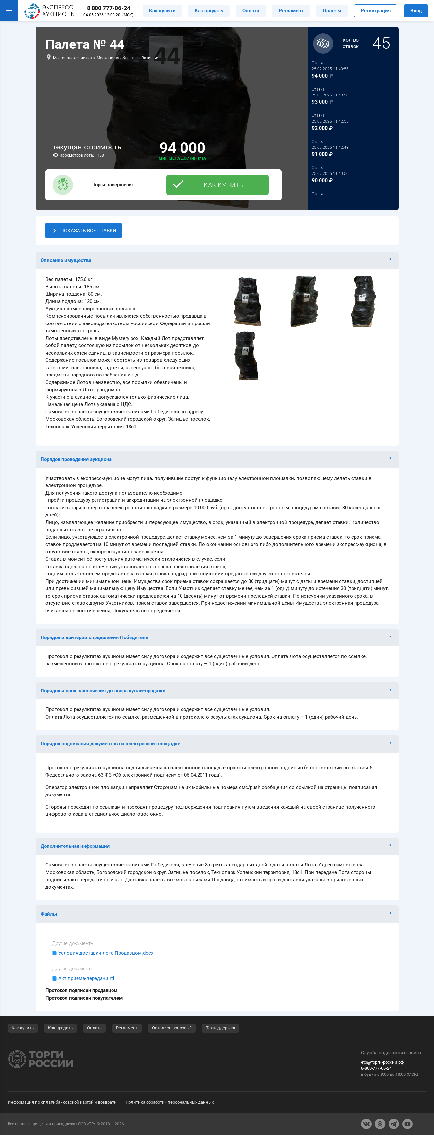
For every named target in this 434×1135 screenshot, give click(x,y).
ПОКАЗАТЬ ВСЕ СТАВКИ (83, 231)
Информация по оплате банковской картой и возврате (62, 1102)
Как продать (209, 11)
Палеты (332, 11)
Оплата (250, 11)
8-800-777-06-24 (376, 1068)
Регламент (291, 11)
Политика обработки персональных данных (170, 1102)
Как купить (162, 11)
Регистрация (376, 11)
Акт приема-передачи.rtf (86, 978)
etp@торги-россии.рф (382, 1062)
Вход (416, 11)
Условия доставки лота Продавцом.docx (105, 953)
